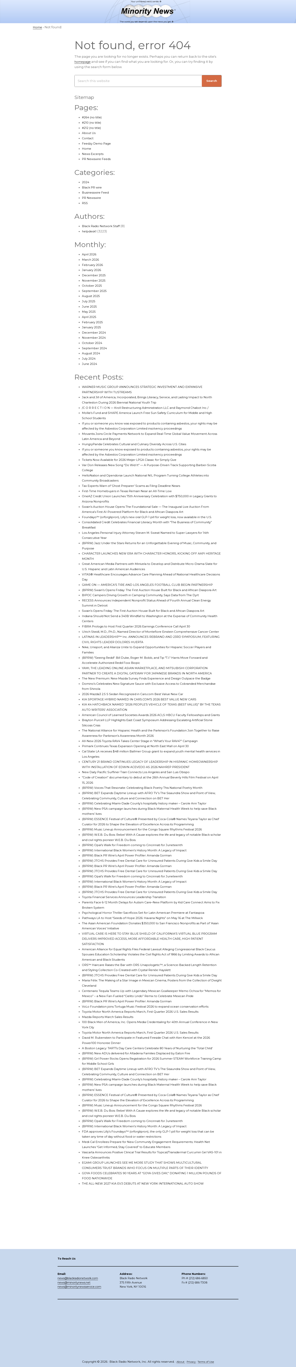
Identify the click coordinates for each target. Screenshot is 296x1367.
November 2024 (95, 337)
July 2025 (89, 301)
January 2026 (93, 270)
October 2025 (93, 285)
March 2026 (91, 259)
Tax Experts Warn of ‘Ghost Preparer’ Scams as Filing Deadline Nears (138, 491)
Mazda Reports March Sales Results (111, 1105)
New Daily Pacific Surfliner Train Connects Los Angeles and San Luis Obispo (143, 819)
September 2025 (95, 291)
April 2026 (90, 254)
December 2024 (95, 332)
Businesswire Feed (97, 192)
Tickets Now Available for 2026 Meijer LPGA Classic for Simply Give (135, 465)
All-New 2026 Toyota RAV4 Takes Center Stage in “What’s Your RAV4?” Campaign (147, 782)
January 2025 (92, 327)
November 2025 (95, 280)
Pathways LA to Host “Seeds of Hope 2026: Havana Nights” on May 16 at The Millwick (150, 991)
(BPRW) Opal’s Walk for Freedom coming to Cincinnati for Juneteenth (139, 902)
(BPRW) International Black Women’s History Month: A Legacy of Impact (141, 907)
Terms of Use (207, 1362)
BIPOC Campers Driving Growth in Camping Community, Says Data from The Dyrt (148, 616)
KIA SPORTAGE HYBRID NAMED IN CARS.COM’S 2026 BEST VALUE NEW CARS (144, 735)
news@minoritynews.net (74, 1334)
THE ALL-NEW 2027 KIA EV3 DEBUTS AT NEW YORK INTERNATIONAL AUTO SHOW (149, 1287)
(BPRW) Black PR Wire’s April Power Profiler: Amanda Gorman (132, 912)
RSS (85, 203)
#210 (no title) (93, 122)
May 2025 (89, 311)
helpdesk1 (90, 231)
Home (87, 148)
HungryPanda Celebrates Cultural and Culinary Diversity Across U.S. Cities (141, 449)
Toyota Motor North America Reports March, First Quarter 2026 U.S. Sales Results (147, 1100)
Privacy (190, 1362)
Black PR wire (93, 187)
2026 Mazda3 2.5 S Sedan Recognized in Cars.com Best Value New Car (138, 730)
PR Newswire (92, 198)
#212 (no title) (93, 128)
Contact (88, 138)
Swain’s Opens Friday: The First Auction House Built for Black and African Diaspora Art (151, 631)
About (179, 1362)
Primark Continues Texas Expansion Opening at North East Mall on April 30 (143, 788)
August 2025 (92, 296)
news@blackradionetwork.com (78, 1330)
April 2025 (90, 317)
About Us (89, 133)
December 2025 (95, 275)
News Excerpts (94, 154)
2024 (86, 182)
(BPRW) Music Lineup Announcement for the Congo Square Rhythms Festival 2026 (150, 886)
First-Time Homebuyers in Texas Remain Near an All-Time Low (133, 496)
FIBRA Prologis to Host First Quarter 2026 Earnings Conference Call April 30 (143, 647)
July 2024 (89, 358)
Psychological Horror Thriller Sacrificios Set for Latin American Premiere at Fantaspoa (151, 985)
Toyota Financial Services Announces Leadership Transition (130, 970)
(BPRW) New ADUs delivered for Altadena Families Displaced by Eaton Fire (143, 1147)
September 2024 (95, 348)
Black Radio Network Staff (103, 226)
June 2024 (90, 364)
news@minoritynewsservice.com (79, 1339)
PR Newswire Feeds (98, 159)
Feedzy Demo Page (98, 143)
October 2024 (93, 343)
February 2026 (94, 265)
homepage (83, 62)
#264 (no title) (93, 117)
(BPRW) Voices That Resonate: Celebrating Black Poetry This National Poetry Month (150, 834)
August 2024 (92, 353)
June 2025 (90, 306)
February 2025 (93, 322)
